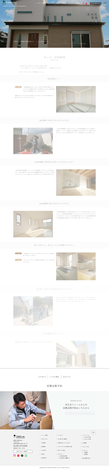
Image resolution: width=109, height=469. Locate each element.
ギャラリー (59, 454)
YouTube (42, 450)
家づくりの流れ (60, 450)
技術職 (86, 454)
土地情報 (58, 3)
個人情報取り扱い (85, 458)
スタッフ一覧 (84, 446)
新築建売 (64, 3)
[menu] (105, 3)
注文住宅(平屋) (63, 456)
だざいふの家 (87, 439)
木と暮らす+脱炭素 (61, 439)
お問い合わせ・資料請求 (73, 3)
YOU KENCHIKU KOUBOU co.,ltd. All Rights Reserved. (57, 467)
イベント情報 (43, 435)
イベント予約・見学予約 (39, 3)
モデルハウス (51, 3)
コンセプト (59, 435)
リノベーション (85, 435)
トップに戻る (54, 377)
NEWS (41, 454)
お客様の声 (43, 457)
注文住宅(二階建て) (64, 458)
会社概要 (83, 442)
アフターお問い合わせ (96, 3)
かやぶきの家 (87, 437)
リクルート (84, 450)
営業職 (86, 452)
